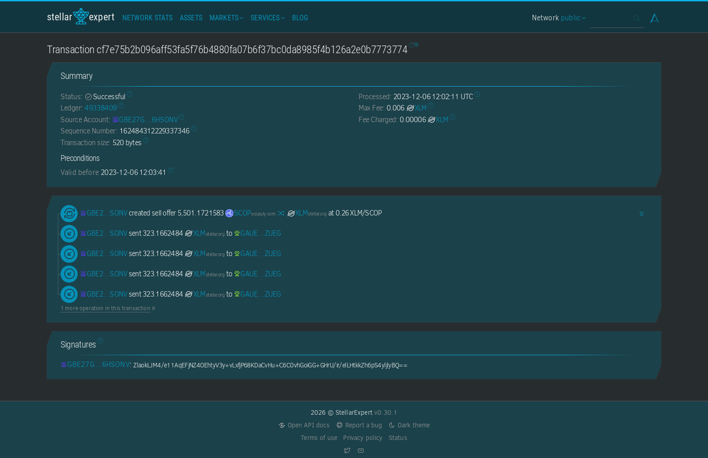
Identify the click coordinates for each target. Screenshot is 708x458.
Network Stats (147, 18)
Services (267, 18)
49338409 (100, 108)
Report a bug (359, 425)
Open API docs (304, 425)
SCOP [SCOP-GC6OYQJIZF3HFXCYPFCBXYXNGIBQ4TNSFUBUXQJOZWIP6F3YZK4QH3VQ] (250, 213)
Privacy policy (362, 438)
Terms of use (319, 438)
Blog (300, 18)
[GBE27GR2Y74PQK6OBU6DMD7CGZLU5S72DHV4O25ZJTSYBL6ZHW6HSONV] (144, 119)
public (572, 18)
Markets (226, 18)
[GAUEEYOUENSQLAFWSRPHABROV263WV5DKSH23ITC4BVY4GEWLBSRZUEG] (257, 233)
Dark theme (409, 425)
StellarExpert (81, 16)
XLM (416, 108)
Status (398, 438)
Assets (191, 18)
